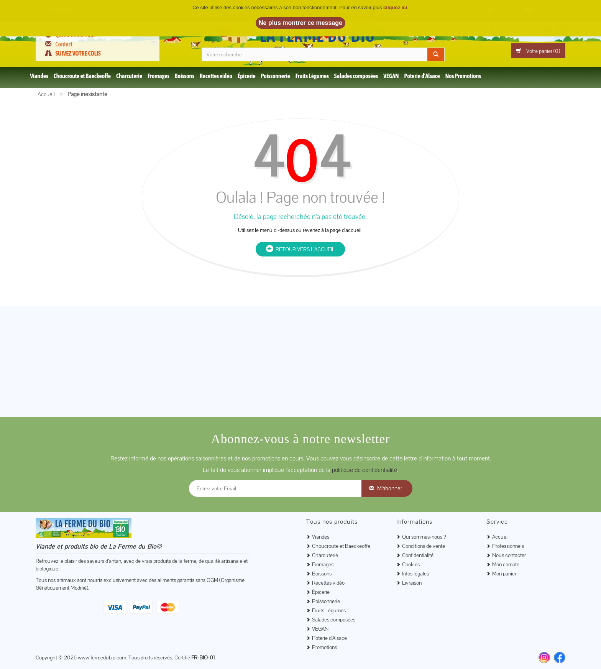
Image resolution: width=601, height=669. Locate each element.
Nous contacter (509, 555)
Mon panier (504, 573)
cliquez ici (395, 7)
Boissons (184, 75)
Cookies (411, 564)
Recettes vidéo (216, 75)
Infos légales (415, 573)
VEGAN (391, 75)
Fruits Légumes (312, 75)
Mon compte (505, 564)
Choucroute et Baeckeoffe (82, 75)
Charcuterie (129, 75)
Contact (63, 44)
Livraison (412, 582)
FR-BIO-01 (203, 657)
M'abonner (389, 488)
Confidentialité (418, 555)
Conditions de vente (423, 545)
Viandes (39, 75)
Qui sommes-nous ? (424, 536)
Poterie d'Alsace (422, 75)
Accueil (500, 536)
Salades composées (356, 75)
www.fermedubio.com (102, 657)
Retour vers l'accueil (300, 249)
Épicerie (247, 75)
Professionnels (508, 545)
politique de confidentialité (364, 470)
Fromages (158, 75)
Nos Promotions (463, 75)
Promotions (324, 647)
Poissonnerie (275, 75)
